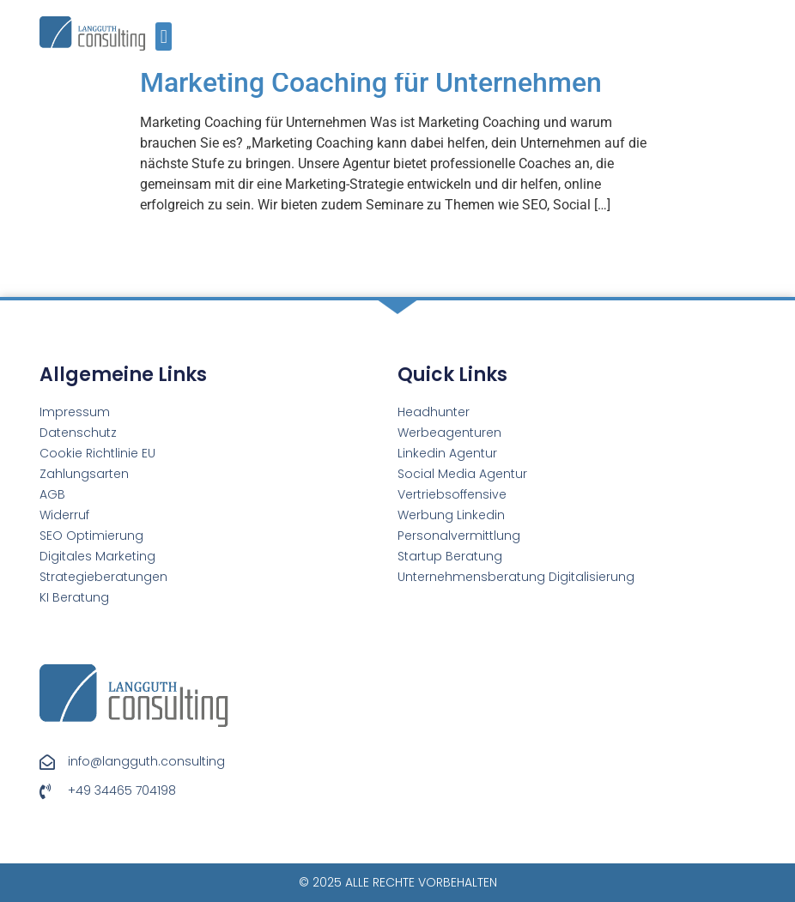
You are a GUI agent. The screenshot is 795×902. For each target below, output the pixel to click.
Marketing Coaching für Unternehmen (371, 82)
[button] (163, 36)
